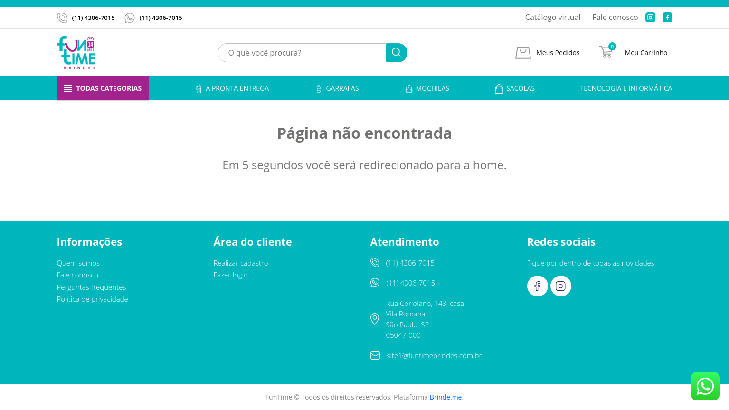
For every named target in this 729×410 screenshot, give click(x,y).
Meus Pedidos (557, 53)
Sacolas (514, 89)
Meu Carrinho (646, 53)
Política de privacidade (92, 299)
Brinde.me (446, 396)
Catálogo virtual (553, 17)
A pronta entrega (231, 89)
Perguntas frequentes (91, 287)
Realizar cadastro (241, 262)
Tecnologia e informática (626, 88)
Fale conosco (615, 17)
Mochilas (426, 89)
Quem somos (78, 262)
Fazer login (231, 274)
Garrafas (336, 89)
